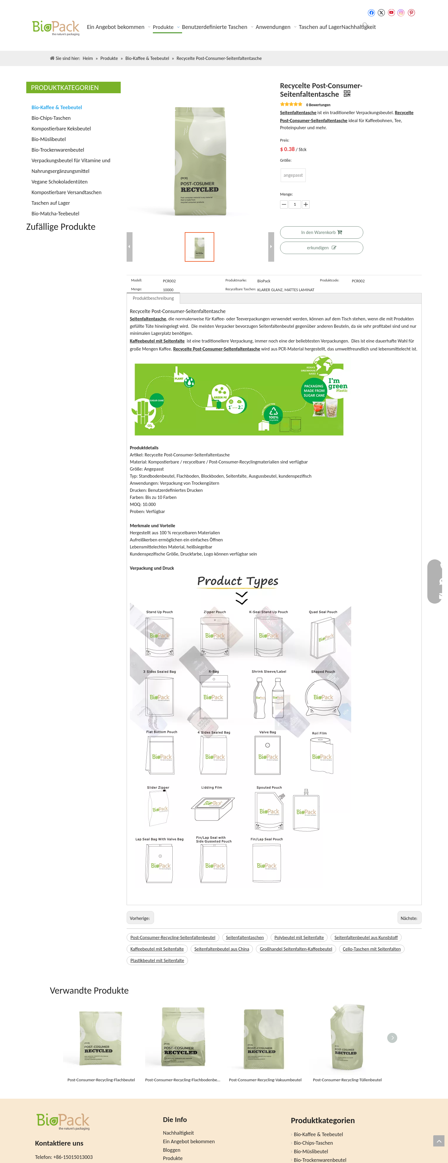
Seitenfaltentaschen (245, 937)
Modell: (136, 280)
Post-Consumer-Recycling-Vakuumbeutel (265, 1079)
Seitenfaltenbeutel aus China (221, 949)
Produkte (173, 1158)
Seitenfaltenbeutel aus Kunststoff (366, 937)
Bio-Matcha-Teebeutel (55, 213)
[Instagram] (401, 13)
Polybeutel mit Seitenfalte (299, 937)
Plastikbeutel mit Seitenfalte (157, 960)
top (438, 1140)
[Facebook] (371, 13)
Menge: (136, 289)
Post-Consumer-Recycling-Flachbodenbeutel (183, 1079)
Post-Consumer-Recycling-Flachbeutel (101, 1079)
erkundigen (321, 247)
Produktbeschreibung (153, 298)
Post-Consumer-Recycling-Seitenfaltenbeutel (172, 937)
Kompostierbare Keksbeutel (61, 128)
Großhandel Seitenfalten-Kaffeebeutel (296, 949)
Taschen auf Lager (51, 203)
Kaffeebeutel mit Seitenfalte (157, 949)
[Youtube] (391, 13)
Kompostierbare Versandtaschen (67, 192)
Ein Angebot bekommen (189, 1141)
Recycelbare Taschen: (240, 289)
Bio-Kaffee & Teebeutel (57, 107)
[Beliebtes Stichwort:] (365, 25)
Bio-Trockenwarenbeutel (58, 150)
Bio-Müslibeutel (49, 139)
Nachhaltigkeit (178, 1133)
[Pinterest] (411, 13)
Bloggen (171, 1150)
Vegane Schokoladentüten (60, 181)
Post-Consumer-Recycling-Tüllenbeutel (347, 1079)
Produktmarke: (236, 280)
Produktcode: (329, 280)
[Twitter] (381, 13)
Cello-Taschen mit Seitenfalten (372, 949)
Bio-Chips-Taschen (51, 118)
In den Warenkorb (321, 232)
